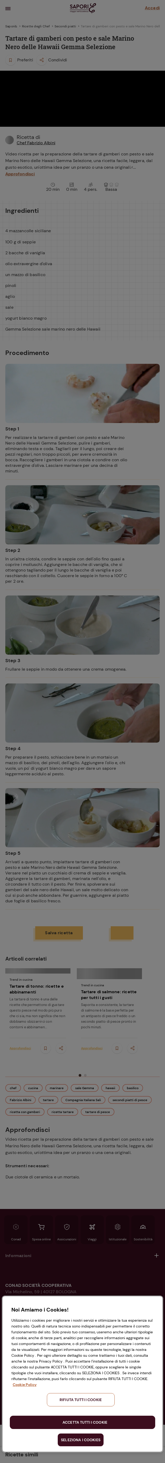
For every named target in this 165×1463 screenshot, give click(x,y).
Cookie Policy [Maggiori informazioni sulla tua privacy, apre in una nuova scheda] (25, 1384)
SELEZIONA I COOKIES (80, 1439)
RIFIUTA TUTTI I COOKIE (81, 1399)
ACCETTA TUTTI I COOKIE (85, 1422)
